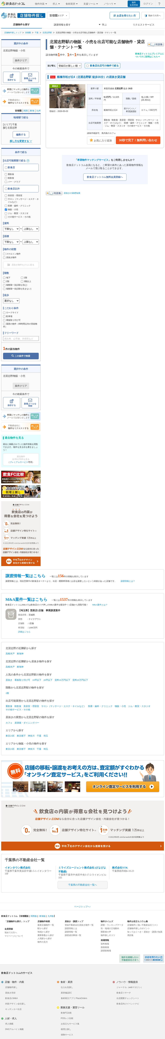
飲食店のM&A (11, 998)
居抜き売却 (10, 993)
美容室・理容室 (31, 706)
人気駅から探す (45, 938)
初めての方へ (11, 932)
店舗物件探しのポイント (138, 928)
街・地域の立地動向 (110, 928)
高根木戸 (10, 653)
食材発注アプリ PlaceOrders (74, 998)
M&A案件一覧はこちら (26, 599)
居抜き (9, 680)
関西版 (34, 916)
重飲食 (9, 174)
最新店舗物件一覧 (46, 925)
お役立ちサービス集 (70, 1024)
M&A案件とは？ (100, 605)
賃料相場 (105, 944)
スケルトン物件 (12, 254)
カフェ (9, 722)
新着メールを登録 (30, 77)
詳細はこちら (24, 632)
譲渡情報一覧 (71, 932)
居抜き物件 (9, 257)
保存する (12, 77)
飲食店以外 (12, 188)
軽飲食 (9, 178)
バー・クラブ (12, 182)
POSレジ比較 (67, 1018)
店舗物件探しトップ (12, 32)
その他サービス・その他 (18, 709)
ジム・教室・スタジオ (139, 706)
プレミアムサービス (19, 462)
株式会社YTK (120, 867)
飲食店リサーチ (124, 993)
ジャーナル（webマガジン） (130, 987)
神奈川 (31, 735)
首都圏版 (24, 916)
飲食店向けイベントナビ (128, 1004)
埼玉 (46, 735)
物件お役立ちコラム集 (137, 921)
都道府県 (22, 615)
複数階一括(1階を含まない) (17, 289)
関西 (25, 110)
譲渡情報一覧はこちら (25, 576)
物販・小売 (120, 706)
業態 (20, 619)
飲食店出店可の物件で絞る (102, 65)
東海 (32, 110)
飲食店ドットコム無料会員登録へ (105, 177)
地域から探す (44, 932)
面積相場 (105, 947)
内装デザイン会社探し (15, 1004)
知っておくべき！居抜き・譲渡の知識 (144, 932)
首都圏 (28, 32)
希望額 (21, 627)
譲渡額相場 (106, 950)
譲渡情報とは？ (128, 581)
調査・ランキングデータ (112, 925)
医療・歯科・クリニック (100, 706)
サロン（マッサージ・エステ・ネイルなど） (63, 706)
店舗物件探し (11, 987)
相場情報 (105, 940)
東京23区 (10, 735)
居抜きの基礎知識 (72, 193)
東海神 (20, 653)
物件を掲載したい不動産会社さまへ (129, 958)
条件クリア (21, 60)
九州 (38, 110)
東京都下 (21, 735)
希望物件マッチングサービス (92, 160)
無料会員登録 (134, 3)
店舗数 (21, 623)
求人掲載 (9, 1024)
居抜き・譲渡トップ (74, 921)
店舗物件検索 (44, 921)
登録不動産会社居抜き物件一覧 (79, 925)
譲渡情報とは (71, 928)
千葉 (37, 32)
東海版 (42, 916)
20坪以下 (48, 680)
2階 (6, 281)
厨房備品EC (66, 993)
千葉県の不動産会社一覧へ (82, 885)
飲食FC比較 (66, 1013)
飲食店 (10, 167)
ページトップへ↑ (82, 906)
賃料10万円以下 (62, 680)
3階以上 (26, 281)
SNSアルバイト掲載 (14, 1029)
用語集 (130, 935)
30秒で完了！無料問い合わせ (138, 140)
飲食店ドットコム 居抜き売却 (153, 958)
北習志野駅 (47, 32)
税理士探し (66, 1029)
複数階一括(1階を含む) (15, 285)
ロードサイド (11, 312)
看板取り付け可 (12, 320)
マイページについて (14, 936)
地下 (6, 277)
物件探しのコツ (108, 935)
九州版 (51, 916)
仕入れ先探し (67, 987)
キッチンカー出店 (13, 1009)
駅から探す (43, 928)
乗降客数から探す (46, 935)
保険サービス (67, 1035)
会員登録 (9, 929)
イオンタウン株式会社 (17, 867)
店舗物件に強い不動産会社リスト (142, 925)
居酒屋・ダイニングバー (27, 722)
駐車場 (7, 316)
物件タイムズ (107, 921)
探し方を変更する (21, 141)
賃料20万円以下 (80, 680)
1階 (24, 277)
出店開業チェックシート (128, 998)
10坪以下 (36, 680)
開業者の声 (106, 932)
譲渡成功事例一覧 (73, 935)
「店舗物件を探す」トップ (17, 921)
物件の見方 (43, 942)
